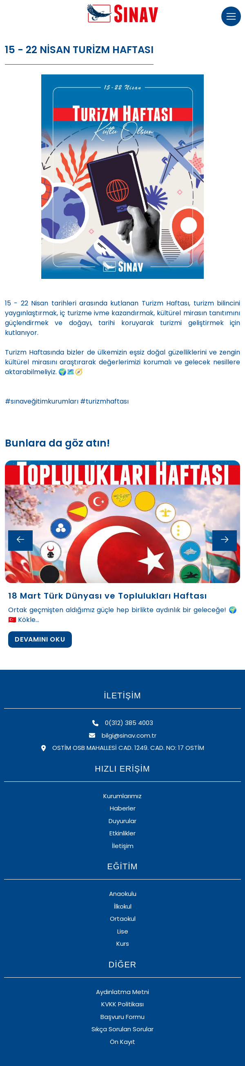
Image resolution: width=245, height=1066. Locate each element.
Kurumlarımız (122, 796)
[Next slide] (224, 540)
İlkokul (122, 906)
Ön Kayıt (122, 1041)
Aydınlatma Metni (122, 991)
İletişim (123, 846)
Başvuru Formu (122, 1016)
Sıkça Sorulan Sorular (122, 1029)
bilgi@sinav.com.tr (122, 735)
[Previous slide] (20, 540)
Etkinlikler (122, 833)
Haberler (123, 808)
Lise (122, 931)
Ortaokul (123, 918)
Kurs (122, 943)
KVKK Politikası (122, 1004)
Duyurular (122, 821)
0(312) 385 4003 (122, 722)
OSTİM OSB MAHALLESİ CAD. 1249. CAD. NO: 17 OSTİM (122, 747)
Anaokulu (122, 893)
